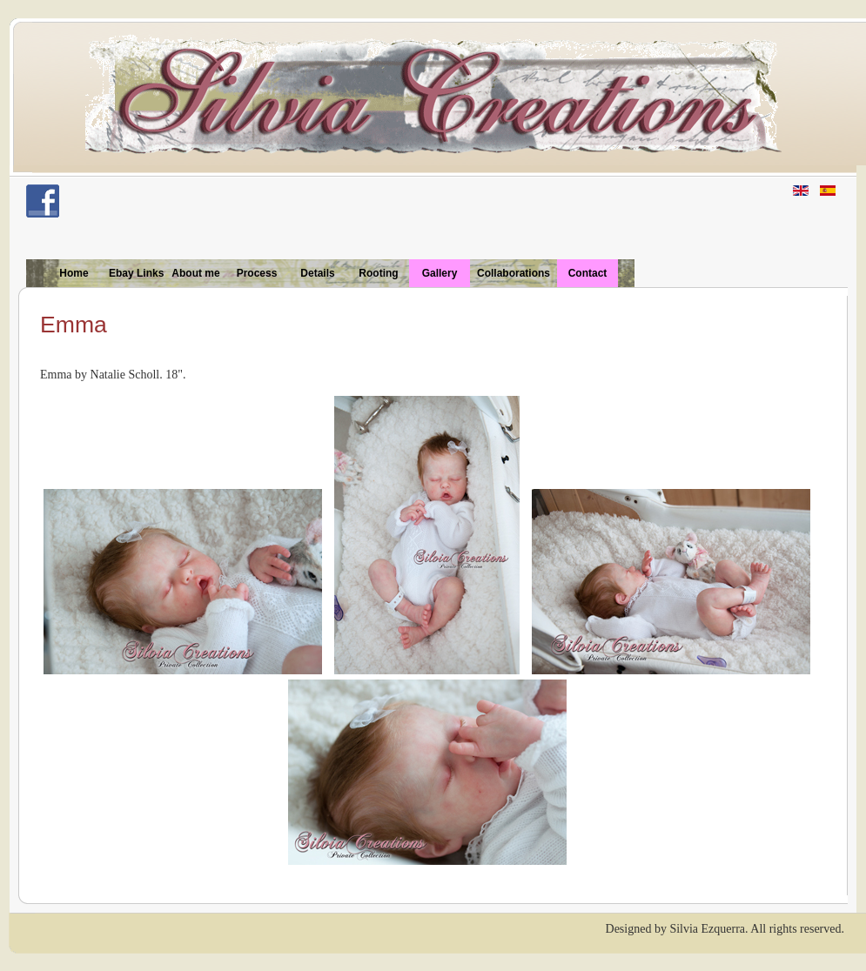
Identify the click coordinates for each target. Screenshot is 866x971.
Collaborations (513, 273)
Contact (588, 273)
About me (195, 273)
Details (317, 273)
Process (257, 273)
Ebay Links (136, 273)
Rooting (378, 273)
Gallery (440, 273)
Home (73, 273)
